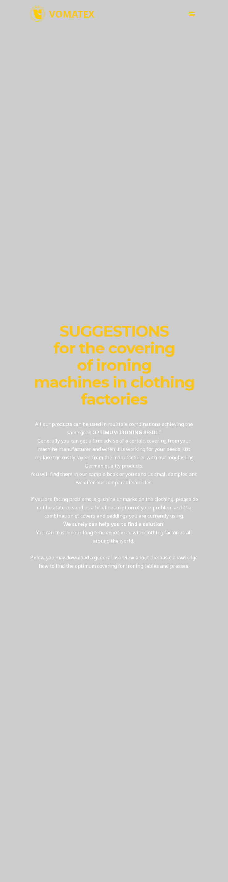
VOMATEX (71, 14)
